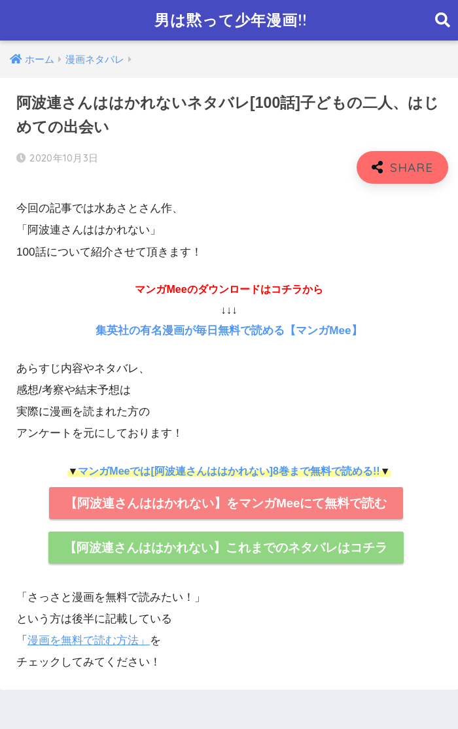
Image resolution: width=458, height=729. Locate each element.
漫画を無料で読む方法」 (88, 640)
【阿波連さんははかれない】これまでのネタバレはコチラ (225, 547)
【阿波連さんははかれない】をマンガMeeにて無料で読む (226, 503)
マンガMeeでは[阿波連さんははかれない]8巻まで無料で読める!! (228, 471)
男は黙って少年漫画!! (230, 19)
